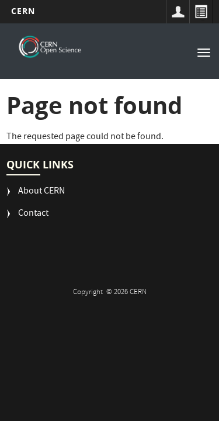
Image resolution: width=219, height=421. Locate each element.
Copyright (89, 292)
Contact (33, 214)
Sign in (177, 11)
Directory (201, 11)
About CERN (41, 192)
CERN (23, 10)
